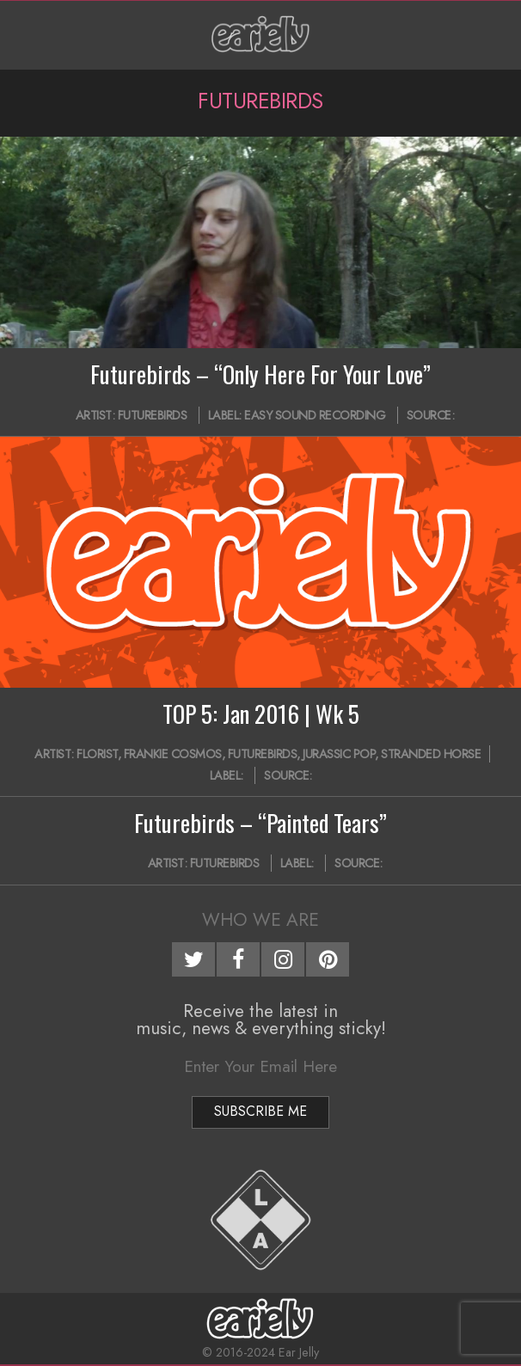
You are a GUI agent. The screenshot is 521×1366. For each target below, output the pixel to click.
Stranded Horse (431, 754)
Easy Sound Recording (314, 415)
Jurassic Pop (339, 754)
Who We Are (260, 920)
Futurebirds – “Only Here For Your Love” (260, 374)
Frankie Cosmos (173, 754)
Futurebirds (152, 415)
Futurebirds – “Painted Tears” (260, 823)
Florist (97, 754)
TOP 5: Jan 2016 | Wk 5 (260, 713)
